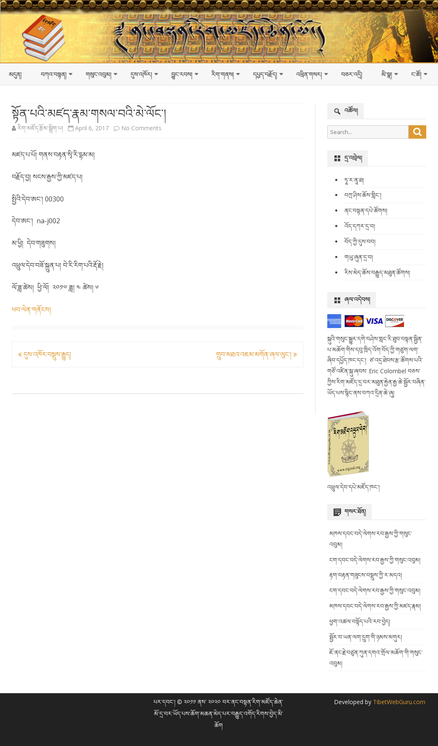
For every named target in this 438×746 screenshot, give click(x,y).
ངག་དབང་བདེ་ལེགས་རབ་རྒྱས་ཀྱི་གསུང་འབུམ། (374, 560)
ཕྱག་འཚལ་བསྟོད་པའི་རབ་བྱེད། (359, 621)
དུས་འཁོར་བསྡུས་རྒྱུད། (44, 354)
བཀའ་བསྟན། (53, 74)
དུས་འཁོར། (141, 74)
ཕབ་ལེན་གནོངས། (31, 309)
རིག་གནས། (222, 74)
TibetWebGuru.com (398, 702)
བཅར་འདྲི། (351, 74)
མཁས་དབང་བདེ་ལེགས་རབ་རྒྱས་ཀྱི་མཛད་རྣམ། (375, 606)
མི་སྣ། (386, 74)
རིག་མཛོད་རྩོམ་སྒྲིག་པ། (40, 128)
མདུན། (15, 74)
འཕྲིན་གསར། (309, 74)
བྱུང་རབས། (181, 74)
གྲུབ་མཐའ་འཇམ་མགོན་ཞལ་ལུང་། (256, 354)
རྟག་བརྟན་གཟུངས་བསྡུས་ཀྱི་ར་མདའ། (365, 575)
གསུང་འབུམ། (98, 74)
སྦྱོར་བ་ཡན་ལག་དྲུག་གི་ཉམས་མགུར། (365, 637)
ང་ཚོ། (416, 74)
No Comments (141, 128)
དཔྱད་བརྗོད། (265, 74)
